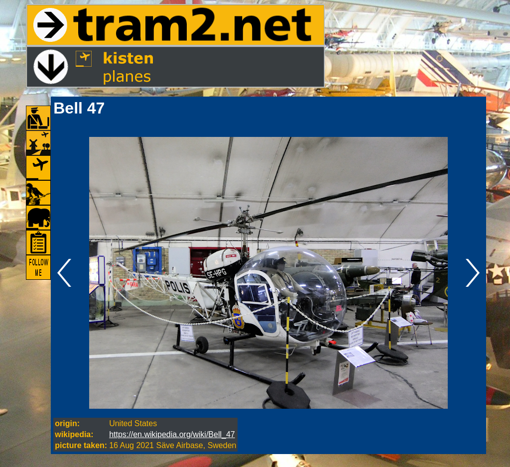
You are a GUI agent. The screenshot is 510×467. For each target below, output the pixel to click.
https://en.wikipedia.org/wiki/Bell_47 (172, 434)
